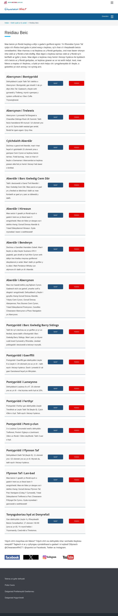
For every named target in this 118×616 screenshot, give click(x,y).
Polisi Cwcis (10, 585)
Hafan (7, 23)
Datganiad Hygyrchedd (14, 598)
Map (55, 83)
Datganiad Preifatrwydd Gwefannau (19, 591)
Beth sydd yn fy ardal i (19, 23)
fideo (76, 117)
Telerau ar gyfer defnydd (15, 579)
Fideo (76, 83)
